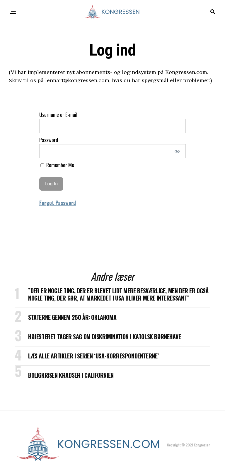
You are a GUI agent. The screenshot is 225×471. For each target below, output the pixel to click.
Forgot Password (57, 202)
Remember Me (57, 165)
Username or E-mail (58, 114)
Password (48, 140)
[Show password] (177, 151)
